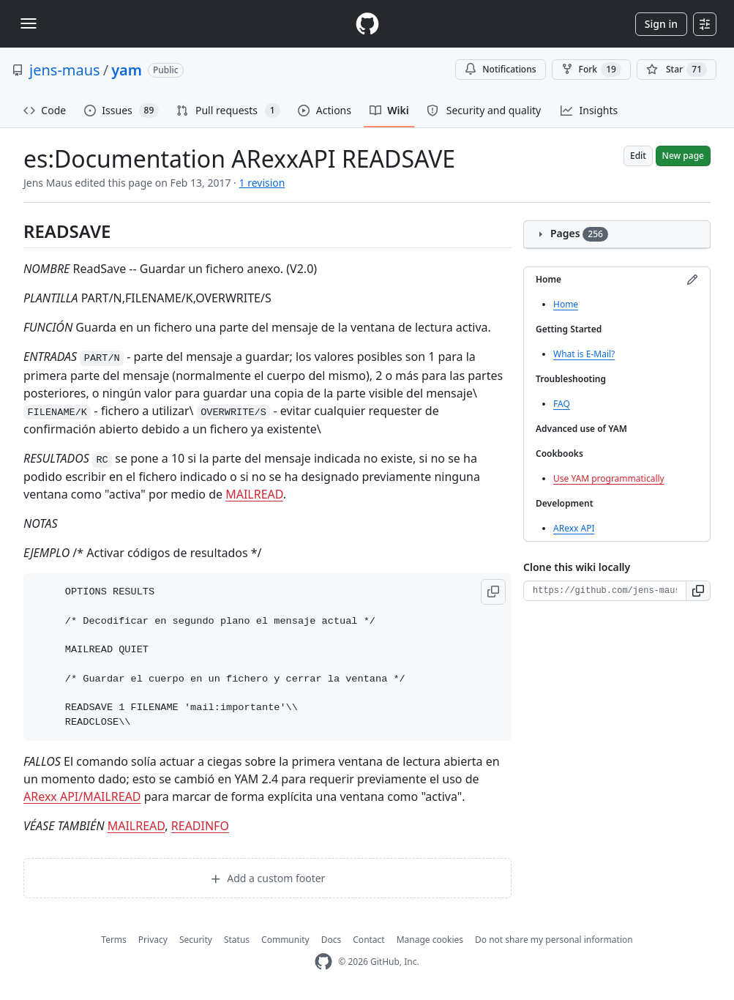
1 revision (262, 183)
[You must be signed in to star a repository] (676, 69)
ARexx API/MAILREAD (82, 796)
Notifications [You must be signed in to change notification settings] (500, 69)
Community (285, 939)
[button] (493, 592)
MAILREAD (254, 494)
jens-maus (64, 70)
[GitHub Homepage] (323, 961)
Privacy (153, 939)
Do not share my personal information (554, 939)
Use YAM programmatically (608, 478)
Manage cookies (430, 939)
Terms (114, 939)
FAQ (561, 404)
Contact (368, 939)
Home (565, 304)
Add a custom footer (268, 878)
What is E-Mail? (584, 354)
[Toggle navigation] (29, 23)
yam (126, 70)
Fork (591, 69)
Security (195, 939)
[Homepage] (367, 24)
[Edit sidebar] (692, 279)
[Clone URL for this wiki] (604, 591)
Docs (331, 939)
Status (237, 939)
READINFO (200, 826)
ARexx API (573, 528)
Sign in (661, 24)
